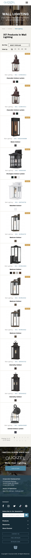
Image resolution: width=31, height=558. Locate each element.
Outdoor (10, 28)
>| (25, 440)
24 (15, 49)
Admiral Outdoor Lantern (15, 428)
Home (3, 28)
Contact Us (15, 534)
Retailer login (15, 541)
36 (19, 49)
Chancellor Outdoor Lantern (15, 78)
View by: (5, 49)
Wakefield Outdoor (15, 205)
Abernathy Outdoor (15, 365)
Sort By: (4, 45)
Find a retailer (15, 537)
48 (22, 49)
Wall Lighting (18, 28)
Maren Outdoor (15, 142)
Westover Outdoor (15, 237)
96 (25, 49)
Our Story (15, 468)
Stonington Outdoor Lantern (15, 174)
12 (12, 49)
